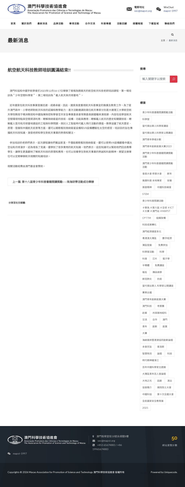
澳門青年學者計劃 (151, 139)
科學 (162, 251)
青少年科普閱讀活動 (153, 200)
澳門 (165, 319)
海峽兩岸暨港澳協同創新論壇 (157, 340)
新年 (169, 173)
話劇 (159, 380)
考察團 (160, 306)
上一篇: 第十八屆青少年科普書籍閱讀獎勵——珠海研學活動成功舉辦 (53, 181)
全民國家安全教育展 (153, 400)
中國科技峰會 (164, 187)
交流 (144, 319)
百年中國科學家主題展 (154, 367)
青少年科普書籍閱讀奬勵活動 (157, 112)
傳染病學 (157, 272)
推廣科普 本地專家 (152, 180)
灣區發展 (147, 245)
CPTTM (146, 217)
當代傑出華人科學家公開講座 (157, 132)
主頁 (163, 40)
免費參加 (163, 245)
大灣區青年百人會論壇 (154, 373)
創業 (165, 326)
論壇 (159, 353)
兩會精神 (147, 187)
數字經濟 (167, 238)
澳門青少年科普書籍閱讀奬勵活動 (157, 165)
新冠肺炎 (147, 278)
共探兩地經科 (159, 312)
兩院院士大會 (164, 387)
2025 (145, 407)
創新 (154, 326)
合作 (154, 319)
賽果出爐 (147, 292)
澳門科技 (147, 306)
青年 (144, 326)
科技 (169, 353)
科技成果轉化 (149, 224)
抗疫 (159, 278)
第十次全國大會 (165, 394)
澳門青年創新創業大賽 (154, 299)
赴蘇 (144, 312)
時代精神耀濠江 (150, 360)
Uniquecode (170, 472)
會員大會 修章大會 (152, 173)
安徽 (169, 180)
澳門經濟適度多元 (152, 231)
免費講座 (159, 265)
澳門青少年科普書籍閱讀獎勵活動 (157, 155)
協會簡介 (147, 387)
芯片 (154, 258)
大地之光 (147, 380)
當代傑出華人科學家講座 (155, 125)
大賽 (144, 333)
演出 (169, 380)
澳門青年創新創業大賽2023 (157, 146)
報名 (144, 272)
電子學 (166, 258)
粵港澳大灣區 (149, 238)
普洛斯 (160, 346)
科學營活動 (148, 251)
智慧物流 (147, 353)
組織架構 (161, 217)
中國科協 (147, 394)
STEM (145, 194)
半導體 (145, 265)
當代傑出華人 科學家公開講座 (157, 285)
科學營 (145, 119)
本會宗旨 (147, 346)
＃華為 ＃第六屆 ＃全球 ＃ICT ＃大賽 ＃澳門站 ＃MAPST (158, 209)
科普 (144, 258)
